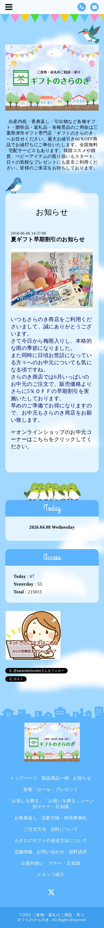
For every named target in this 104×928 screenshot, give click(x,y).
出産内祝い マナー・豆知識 (50, 863)
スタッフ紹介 (50, 874)
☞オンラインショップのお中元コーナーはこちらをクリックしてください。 (51, 439)
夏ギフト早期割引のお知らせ (48, 239)
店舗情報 (23, 852)
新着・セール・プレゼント (50, 789)
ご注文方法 (35, 829)
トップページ (23, 778)
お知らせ (82, 778)
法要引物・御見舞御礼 (64, 818)
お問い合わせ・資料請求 (62, 852)
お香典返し (25, 818)
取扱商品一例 (55, 778)
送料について (64, 829)
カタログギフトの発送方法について (50, 840)
